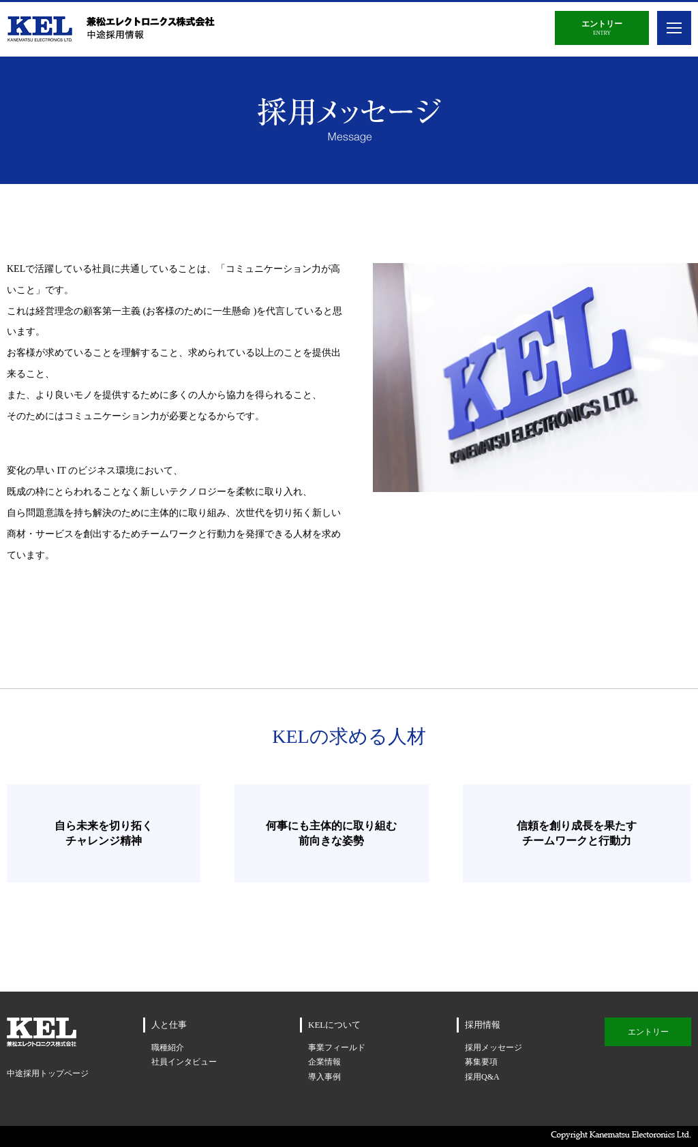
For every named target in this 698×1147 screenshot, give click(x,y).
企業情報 (324, 1062)
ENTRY (601, 27)
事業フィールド (336, 1047)
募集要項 (481, 1062)
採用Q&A (482, 1077)
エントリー (648, 1032)
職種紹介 (167, 1047)
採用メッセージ (493, 1047)
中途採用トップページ (48, 1073)
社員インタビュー (184, 1062)
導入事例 (324, 1077)
